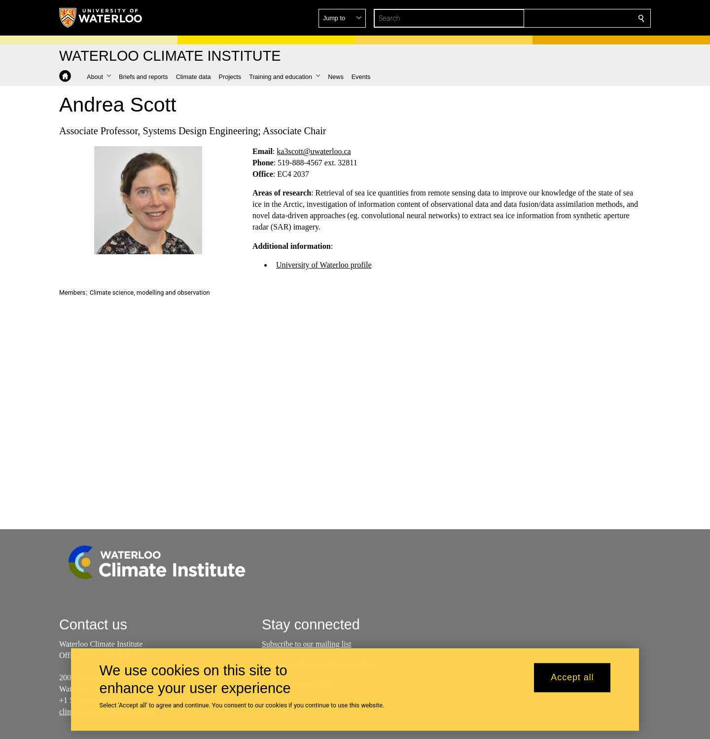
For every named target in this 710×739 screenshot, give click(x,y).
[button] (570, 18)
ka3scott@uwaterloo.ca (314, 151)
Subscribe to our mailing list (306, 644)
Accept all (572, 678)
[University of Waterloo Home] (101, 18)
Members (72, 292)
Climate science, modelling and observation (150, 292)
